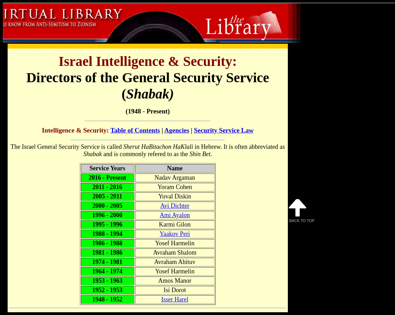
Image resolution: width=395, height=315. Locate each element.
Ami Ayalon (175, 215)
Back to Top (302, 211)
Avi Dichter (174, 205)
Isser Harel (174, 299)
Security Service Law (224, 130)
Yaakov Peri (175, 233)
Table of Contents (135, 130)
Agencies (176, 130)
